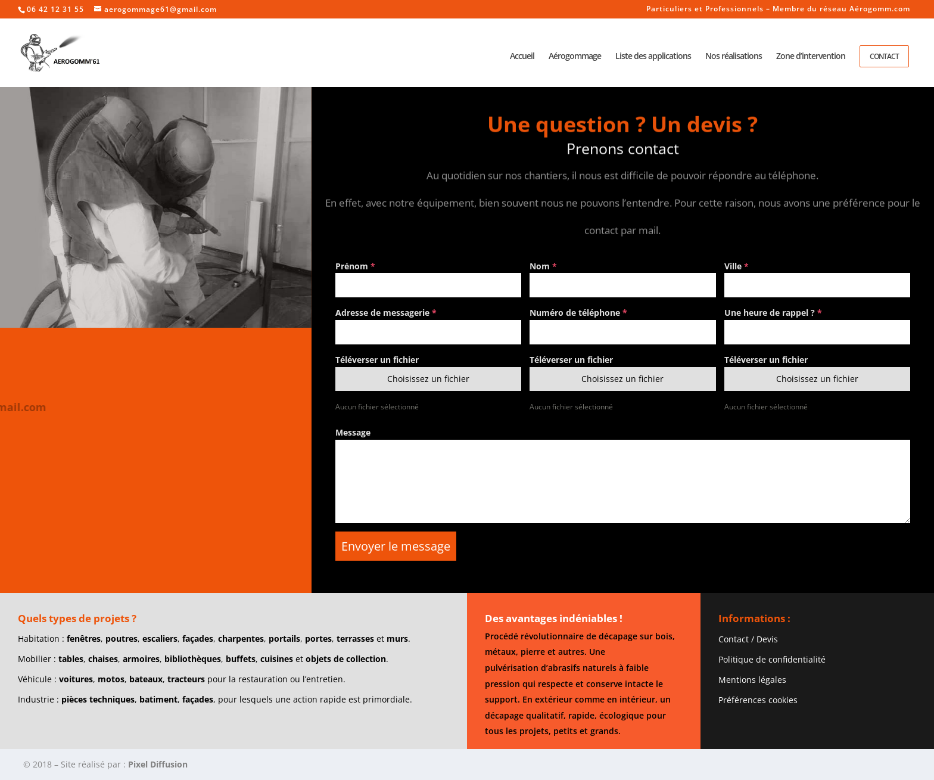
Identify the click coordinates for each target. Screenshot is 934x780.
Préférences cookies (758, 700)
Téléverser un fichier (377, 359)
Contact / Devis (748, 639)
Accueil (522, 56)
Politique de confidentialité (772, 659)
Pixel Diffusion (158, 764)
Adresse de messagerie (386, 312)
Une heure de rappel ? (773, 312)
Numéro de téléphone (578, 312)
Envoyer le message (395, 546)
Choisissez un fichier (428, 378)
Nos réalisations (733, 56)
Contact (884, 56)
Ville (736, 266)
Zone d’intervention (810, 56)
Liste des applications (653, 56)
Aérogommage (575, 56)
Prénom (355, 266)
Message (353, 432)
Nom (543, 266)
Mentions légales (752, 679)
